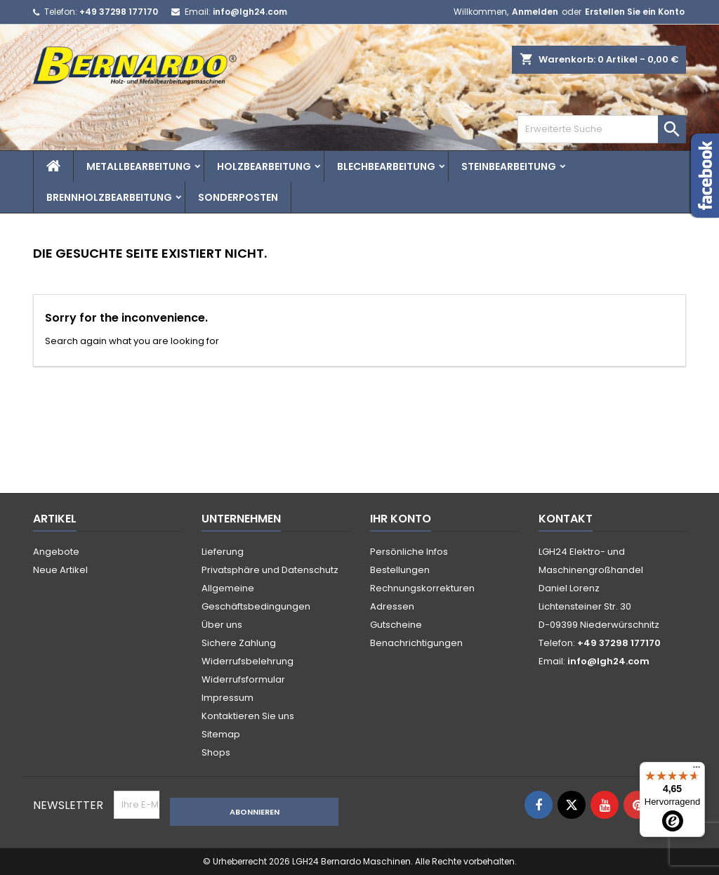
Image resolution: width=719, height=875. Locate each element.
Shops (216, 752)
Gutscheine (396, 624)
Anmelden (535, 12)
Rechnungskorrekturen (422, 588)
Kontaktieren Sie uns (248, 716)
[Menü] (696, 770)
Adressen (392, 606)
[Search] (601, 129)
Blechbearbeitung (386, 166)
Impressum (227, 697)
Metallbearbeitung (138, 166)
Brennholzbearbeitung (109, 197)
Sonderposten (238, 197)
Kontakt (566, 519)
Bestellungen (400, 570)
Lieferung (223, 551)
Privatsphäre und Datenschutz (270, 570)
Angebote (56, 551)
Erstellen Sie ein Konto (635, 12)
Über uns (222, 624)
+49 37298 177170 (118, 12)
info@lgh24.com (250, 12)
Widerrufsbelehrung (247, 661)
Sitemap (221, 734)
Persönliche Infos (409, 551)
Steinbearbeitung (508, 166)
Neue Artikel (60, 570)
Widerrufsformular (243, 679)
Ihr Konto (400, 519)
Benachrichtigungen (416, 643)
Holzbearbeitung (264, 166)
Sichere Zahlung (239, 643)
